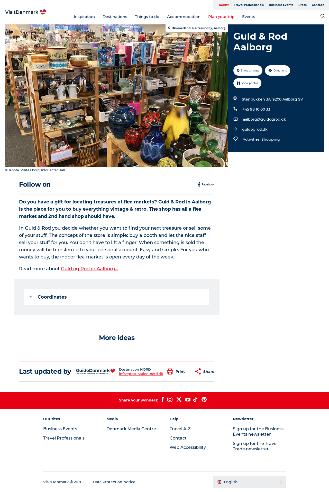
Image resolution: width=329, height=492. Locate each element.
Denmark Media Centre (131, 428)
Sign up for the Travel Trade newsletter (255, 446)
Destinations (115, 16)
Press (302, 5)
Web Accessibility (188, 447)
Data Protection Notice (114, 482)
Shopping (270, 139)
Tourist (223, 5)
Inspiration (84, 16)
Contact (318, 5)
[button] (177, 371)
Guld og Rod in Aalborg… (89, 269)
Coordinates (48, 297)
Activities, (252, 139)
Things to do (147, 16)
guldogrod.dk (255, 129)
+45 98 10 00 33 (256, 109)
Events (248, 16)
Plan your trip (221, 16)
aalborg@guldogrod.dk (264, 119)
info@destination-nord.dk (141, 374)
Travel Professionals (249, 5)
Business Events (281, 5)
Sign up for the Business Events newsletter (258, 431)
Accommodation (183, 16)
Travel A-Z (180, 428)
